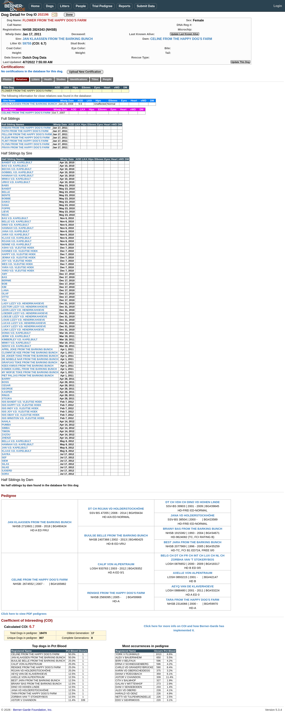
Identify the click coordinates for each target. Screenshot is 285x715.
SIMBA (6, 428)
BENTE (6, 195)
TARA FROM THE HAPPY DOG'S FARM (192, 599)
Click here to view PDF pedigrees (24, 613)
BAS (4, 277)
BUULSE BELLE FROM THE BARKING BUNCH (116, 535)
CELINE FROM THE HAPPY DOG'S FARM (181, 38)
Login (277, 6)
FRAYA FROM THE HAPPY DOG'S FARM (25, 147)
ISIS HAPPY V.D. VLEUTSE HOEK (21, 405)
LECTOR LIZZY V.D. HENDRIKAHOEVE (25, 306)
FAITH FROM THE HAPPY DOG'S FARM (25, 131)
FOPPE (6, 208)
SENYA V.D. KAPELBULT (16, 346)
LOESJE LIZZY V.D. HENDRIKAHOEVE (24, 316)
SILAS (5, 464)
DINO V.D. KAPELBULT (15, 224)
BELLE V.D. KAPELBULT (16, 221)
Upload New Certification (85, 71)
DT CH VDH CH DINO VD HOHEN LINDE (192, 502)
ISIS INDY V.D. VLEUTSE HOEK (20, 408)
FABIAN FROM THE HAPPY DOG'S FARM (26, 127)
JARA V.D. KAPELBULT (15, 234)
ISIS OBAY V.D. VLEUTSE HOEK (21, 414)
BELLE (6, 192)
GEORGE (7, 388)
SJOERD (7, 470)
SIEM (5, 460)
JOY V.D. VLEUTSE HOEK (17, 260)
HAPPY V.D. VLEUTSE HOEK (19, 254)
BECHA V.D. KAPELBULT (17, 169)
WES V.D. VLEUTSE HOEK (17, 264)
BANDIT (6, 188)
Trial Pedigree (102, 6)
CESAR (6, 385)
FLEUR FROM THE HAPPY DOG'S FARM (25, 137)
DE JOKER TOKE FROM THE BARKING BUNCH (30, 355)
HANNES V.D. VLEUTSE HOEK (20, 251)
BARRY (6, 378)
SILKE (5, 467)
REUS (5, 214)
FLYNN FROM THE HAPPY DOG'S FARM (25, 144)
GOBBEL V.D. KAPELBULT (17, 172)
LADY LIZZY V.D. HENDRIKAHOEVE (23, 303)
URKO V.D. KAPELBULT (16, 182)
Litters (64, 6)
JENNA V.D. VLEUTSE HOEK (19, 257)
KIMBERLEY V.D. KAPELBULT (19, 339)
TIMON (6, 431)
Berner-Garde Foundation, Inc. (32, 709)
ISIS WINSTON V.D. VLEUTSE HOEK (23, 418)
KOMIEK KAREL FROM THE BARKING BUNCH (29, 369)
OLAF (5, 293)
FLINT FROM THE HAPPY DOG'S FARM (25, 140)
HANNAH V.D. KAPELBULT (17, 175)
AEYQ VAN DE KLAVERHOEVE (192, 586)
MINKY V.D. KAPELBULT (16, 342)
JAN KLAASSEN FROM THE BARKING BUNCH (58, 38)
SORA (5, 473)
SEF (4, 457)
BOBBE (6, 198)
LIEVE (5, 211)
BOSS (5, 382)
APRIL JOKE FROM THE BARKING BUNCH (27, 349)
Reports (124, 6)
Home (35, 6)
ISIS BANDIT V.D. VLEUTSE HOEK (22, 401)
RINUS (5, 395)
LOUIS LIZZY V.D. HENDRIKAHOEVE (23, 319)
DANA (5, 205)
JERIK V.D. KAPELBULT (16, 336)
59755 (27, 43)
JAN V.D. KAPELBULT (15, 447)
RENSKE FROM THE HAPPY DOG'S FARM (116, 592)
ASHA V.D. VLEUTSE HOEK (18, 247)
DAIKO (6, 201)
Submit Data (146, 6)
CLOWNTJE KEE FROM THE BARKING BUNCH (30, 352)
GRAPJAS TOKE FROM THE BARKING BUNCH (29, 362)
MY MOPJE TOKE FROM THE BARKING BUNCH (30, 372)
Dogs (50, 6)
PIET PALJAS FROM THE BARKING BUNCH (27, 375)
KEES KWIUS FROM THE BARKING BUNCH (27, 365)
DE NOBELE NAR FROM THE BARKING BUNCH (30, 359)
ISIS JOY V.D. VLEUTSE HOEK (20, 411)
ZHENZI (6, 437)
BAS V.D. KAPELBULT (15, 165)
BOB (4, 283)
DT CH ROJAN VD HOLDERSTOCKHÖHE (116, 508)
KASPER (7, 391)
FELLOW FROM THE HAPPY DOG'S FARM (27, 134)
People (81, 6)
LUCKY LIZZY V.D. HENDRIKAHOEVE (24, 326)
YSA (4, 300)
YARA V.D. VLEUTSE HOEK (18, 267)
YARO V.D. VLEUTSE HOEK (18, 270)
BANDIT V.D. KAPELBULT (17, 162)
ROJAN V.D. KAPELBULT (17, 241)
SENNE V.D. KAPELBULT (16, 244)
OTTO (5, 296)
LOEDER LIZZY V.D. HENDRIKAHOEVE (25, 313)
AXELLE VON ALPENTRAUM (192, 572)
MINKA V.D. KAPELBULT (16, 178)
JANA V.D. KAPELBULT (15, 231)
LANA (5, 290)
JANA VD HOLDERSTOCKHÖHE (192, 515)
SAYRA (6, 454)
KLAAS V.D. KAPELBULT (16, 237)
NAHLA (6, 421)
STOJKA (7, 398)
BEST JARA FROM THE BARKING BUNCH (192, 542)
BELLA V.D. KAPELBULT (16, 441)
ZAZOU (6, 434)
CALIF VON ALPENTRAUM (116, 564)
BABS (5, 185)
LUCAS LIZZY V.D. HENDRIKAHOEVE (24, 323)
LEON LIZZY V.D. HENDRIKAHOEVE (23, 310)
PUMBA (6, 424)
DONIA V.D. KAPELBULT (16, 332)
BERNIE (6, 280)
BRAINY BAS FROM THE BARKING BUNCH (192, 528)
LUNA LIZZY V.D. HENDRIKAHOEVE (23, 329)
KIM (4, 287)
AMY (4, 273)
